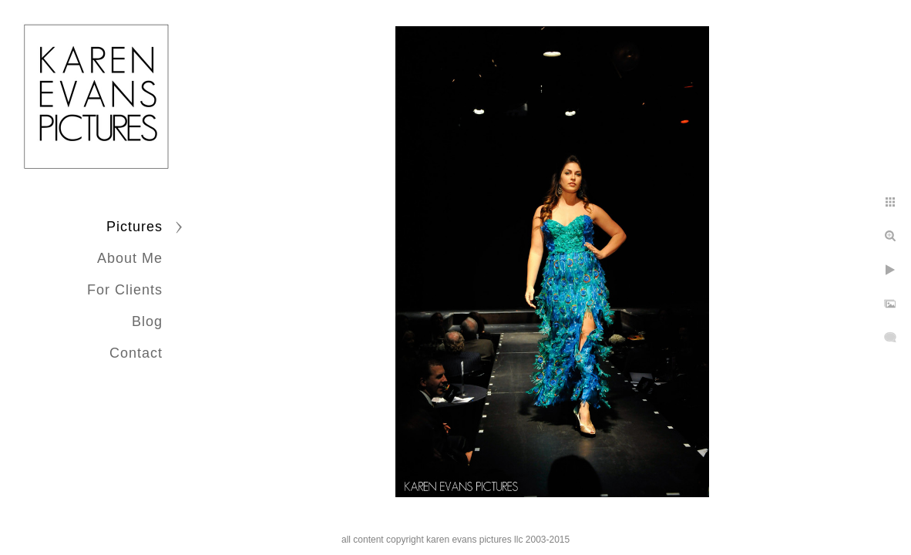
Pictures (134, 226)
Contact (136, 353)
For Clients (125, 290)
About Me (130, 258)
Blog (147, 321)
